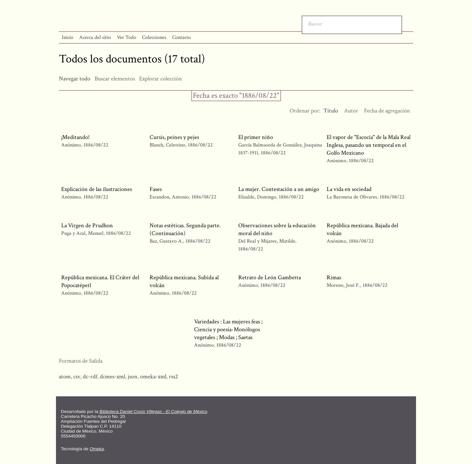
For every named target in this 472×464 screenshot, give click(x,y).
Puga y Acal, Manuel (82, 233)
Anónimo (71, 145)
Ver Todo (126, 37)
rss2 (173, 376)
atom (65, 376)
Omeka (97, 448)
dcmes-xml (112, 376)
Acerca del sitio (95, 37)
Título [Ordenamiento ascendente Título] (330, 110)
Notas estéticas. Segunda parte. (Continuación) (185, 229)
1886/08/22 (95, 145)
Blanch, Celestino (167, 145)
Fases (156, 189)
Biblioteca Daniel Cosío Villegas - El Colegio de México (153, 411)
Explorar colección (160, 78)
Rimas (334, 277)
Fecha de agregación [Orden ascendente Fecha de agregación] (387, 110)
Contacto (181, 37)
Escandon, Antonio (170, 197)
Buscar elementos (115, 78)
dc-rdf (90, 376)
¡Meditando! (75, 137)
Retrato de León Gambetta (269, 277)
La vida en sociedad (349, 189)
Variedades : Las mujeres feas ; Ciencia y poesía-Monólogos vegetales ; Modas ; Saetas (228, 329)
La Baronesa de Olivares (352, 197)
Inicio (67, 37)
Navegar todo (74, 78)
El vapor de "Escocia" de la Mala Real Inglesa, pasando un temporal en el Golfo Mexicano (368, 145)
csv (76, 376)
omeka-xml (153, 376)
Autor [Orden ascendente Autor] (351, 110)
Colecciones (154, 37)
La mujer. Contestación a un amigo (278, 189)
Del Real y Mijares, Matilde (266, 241)
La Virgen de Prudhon (87, 225)
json (132, 376)
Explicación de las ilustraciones (96, 189)
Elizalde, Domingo (257, 197)
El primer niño (255, 137)
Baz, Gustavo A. (166, 241)
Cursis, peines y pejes (174, 137)
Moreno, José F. (343, 285)
